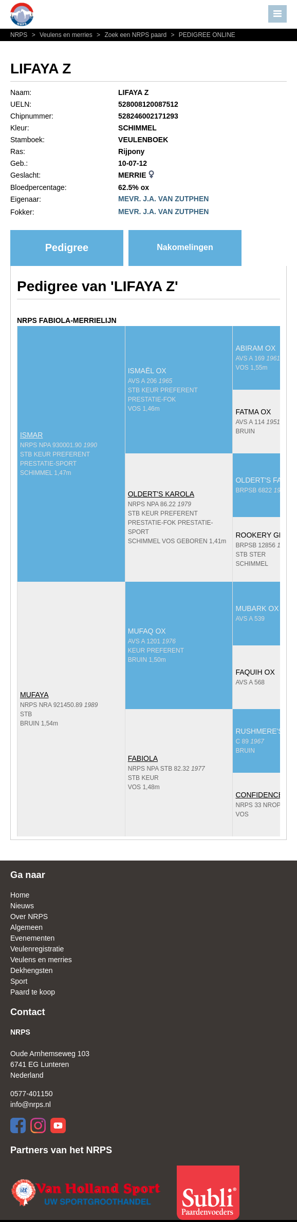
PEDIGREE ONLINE (202, 35)
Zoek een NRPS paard (131, 35)
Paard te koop (32, 992)
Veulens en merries (61, 35)
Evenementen (32, 938)
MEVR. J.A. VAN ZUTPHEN (163, 199)
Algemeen (26, 927)
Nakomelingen (185, 247)
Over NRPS (29, 916)
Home (19, 895)
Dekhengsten (31, 970)
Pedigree (66, 247)
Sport (18, 981)
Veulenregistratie (37, 949)
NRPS (19, 35)
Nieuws (22, 906)
